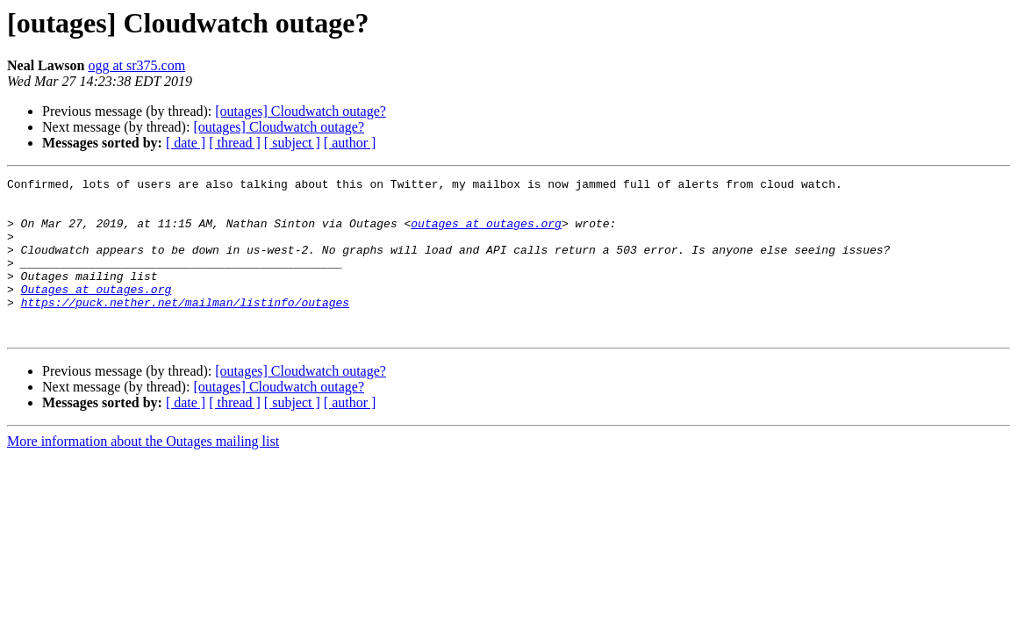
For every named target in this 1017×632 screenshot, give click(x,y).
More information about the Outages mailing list (143, 472)
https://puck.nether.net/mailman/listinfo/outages (185, 328)
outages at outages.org (486, 233)
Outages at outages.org (96, 312)
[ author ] (350, 142)
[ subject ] (292, 142)
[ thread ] (235, 142)
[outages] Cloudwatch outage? (300, 111)
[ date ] (185, 142)
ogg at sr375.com (136, 65)
